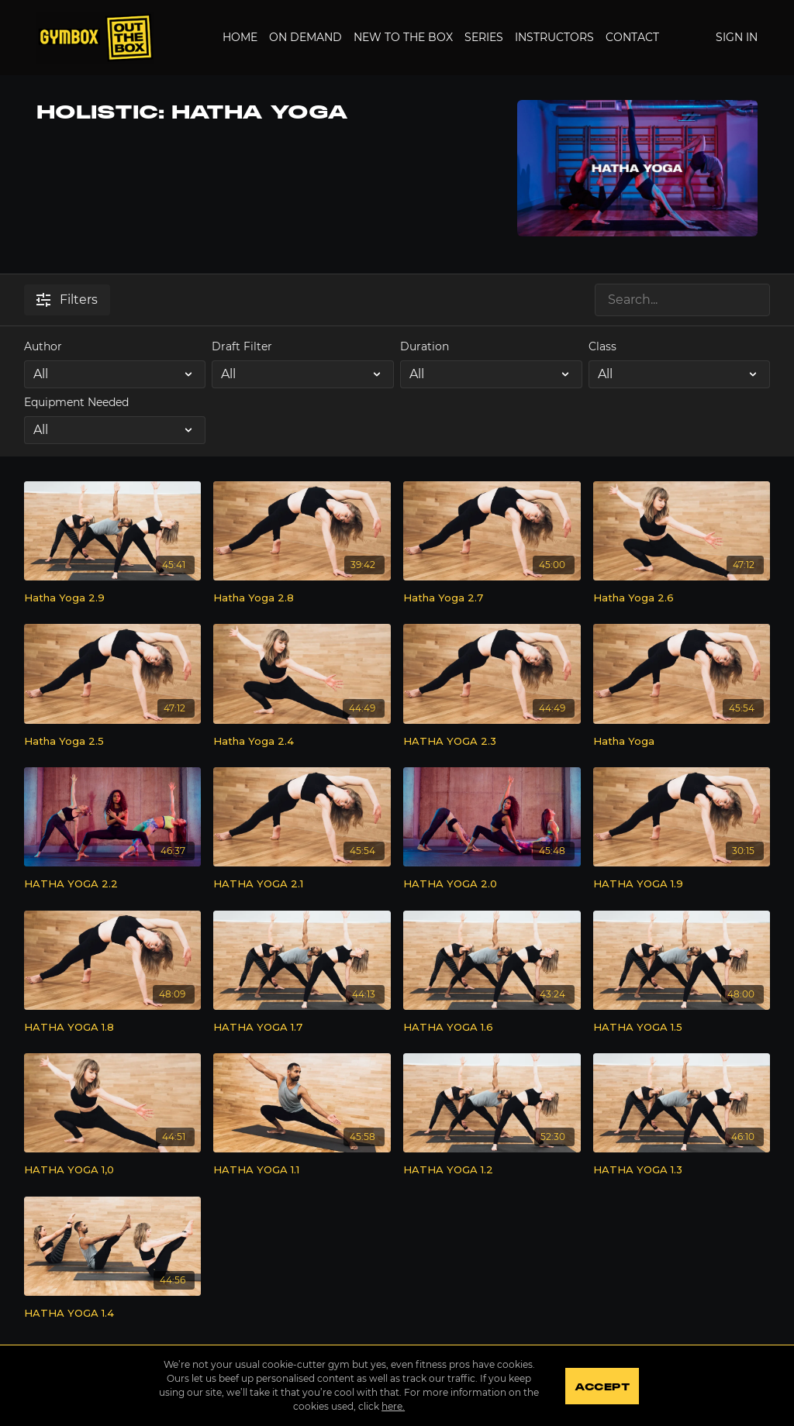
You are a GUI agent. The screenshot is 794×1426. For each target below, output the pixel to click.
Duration (424, 346)
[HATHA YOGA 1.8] (113, 1027)
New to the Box (403, 37)
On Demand (305, 37)
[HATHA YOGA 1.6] (492, 1027)
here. (392, 1406)
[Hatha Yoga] (682, 741)
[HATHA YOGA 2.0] (492, 884)
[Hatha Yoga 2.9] (113, 598)
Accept (602, 1387)
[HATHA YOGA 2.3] (492, 741)
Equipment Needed (76, 402)
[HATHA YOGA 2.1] (302, 884)
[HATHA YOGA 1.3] (682, 1170)
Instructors (554, 37)
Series (483, 37)
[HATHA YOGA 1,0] (113, 1170)
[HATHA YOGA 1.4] (113, 1313)
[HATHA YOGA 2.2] (113, 884)
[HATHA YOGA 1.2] (492, 1170)
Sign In (737, 37)
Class (602, 346)
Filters (67, 299)
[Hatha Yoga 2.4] (302, 741)
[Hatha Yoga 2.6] (682, 598)
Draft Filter (242, 346)
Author (43, 346)
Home (240, 37)
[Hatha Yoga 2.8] (302, 598)
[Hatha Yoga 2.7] (492, 598)
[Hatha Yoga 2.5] (113, 741)
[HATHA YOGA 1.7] (302, 1027)
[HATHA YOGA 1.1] (302, 1170)
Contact (632, 37)
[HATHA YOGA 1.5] (682, 1027)
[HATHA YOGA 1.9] (682, 884)
